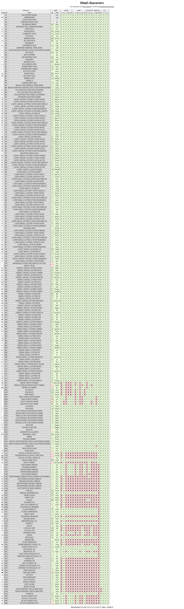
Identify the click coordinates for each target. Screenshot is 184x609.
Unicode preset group (106, 6)
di (52, 12)
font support (87, 6)
